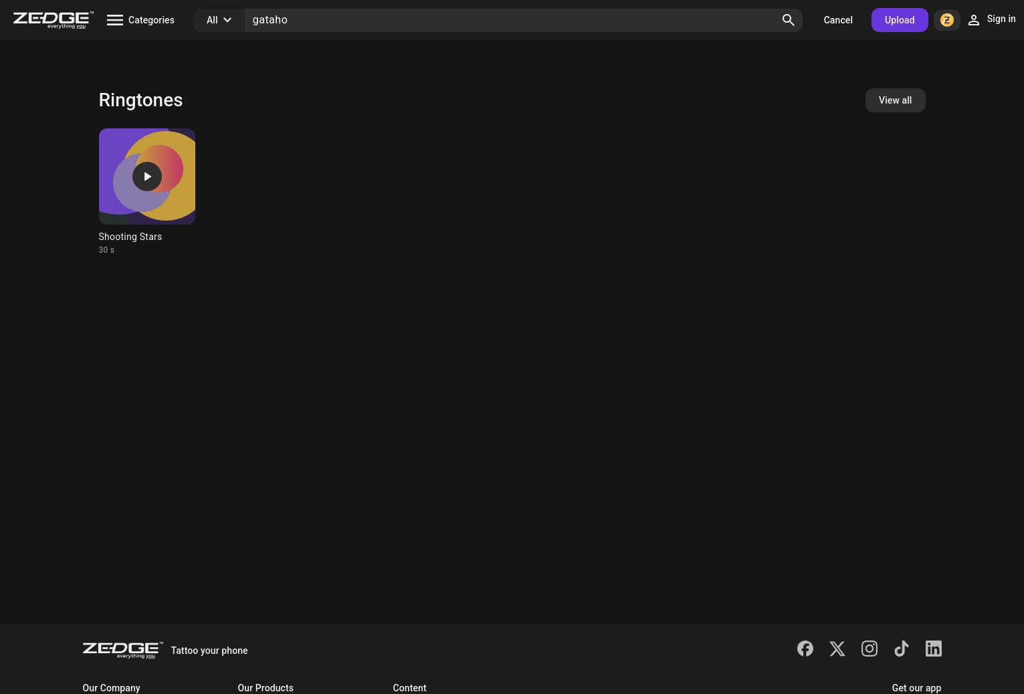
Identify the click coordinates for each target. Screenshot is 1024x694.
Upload (900, 20)
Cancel (838, 20)
